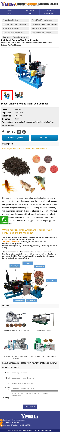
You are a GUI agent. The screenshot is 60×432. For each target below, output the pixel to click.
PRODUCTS (12, 43)
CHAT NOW (44, 138)
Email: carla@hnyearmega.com (14, 420)
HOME (3, 43)
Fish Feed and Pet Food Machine (30, 43)
